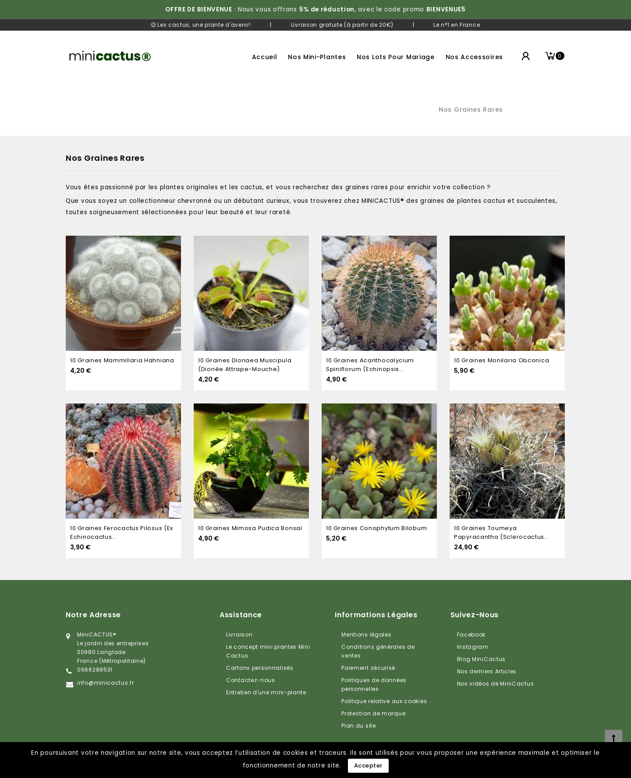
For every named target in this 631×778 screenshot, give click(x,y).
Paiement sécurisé (368, 668)
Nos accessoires (474, 57)
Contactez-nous (250, 680)
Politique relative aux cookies (384, 701)
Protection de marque (373, 713)
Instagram (473, 647)
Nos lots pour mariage (396, 57)
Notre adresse (93, 615)
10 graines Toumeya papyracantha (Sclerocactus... (501, 532)
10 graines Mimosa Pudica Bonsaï (250, 528)
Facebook (471, 634)
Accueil (264, 57)
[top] (613, 738)
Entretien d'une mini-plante (266, 692)
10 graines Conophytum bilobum (376, 528)
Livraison (239, 634)
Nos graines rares (471, 109)
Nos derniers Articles (487, 671)
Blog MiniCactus (481, 659)
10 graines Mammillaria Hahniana (122, 360)
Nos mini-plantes (317, 57)
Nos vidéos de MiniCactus (495, 683)
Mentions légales (366, 634)
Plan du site (358, 725)
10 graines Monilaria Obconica (501, 360)
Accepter (368, 765)
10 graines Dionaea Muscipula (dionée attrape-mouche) (245, 364)
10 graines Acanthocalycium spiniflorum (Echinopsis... (370, 364)
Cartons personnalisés (260, 668)
